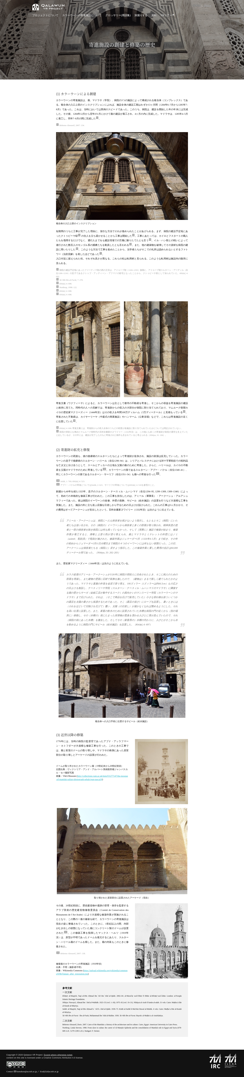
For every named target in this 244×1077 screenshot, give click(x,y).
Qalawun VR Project (48, 7)
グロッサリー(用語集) (118, 15)
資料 (154, 15)
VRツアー (167, 15)
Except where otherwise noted (58, 1055)
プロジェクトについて (45, 15)
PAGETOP (238, 1058)
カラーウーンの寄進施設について (82, 15)
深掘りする (141, 15)
